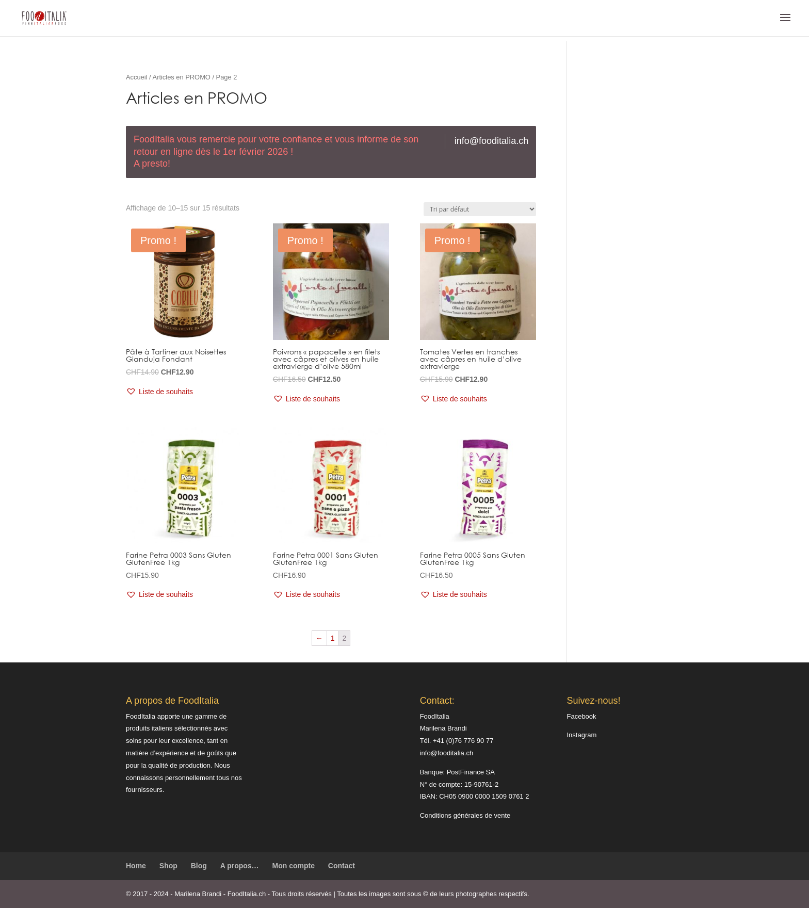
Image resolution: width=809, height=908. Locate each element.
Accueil (137, 77)
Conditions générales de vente (465, 815)
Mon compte (293, 866)
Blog (199, 866)
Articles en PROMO (182, 77)
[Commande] (480, 209)
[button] (159, 392)
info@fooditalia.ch (491, 141)
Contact (341, 866)
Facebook (581, 716)
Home (136, 866)
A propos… (239, 866)
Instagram (581, 735)
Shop (168, 866)
